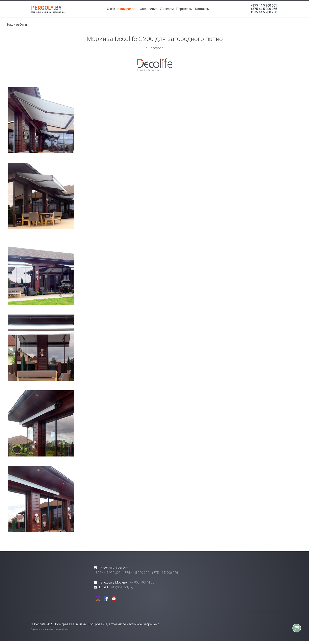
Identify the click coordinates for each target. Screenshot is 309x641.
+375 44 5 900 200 (263, 12)
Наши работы (127, 9)
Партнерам (184, 9)
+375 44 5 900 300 (107, 573)
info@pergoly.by (122, 587)
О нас (111, 9)
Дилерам (167, 9)
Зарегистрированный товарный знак (50, 629)
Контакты (202, 9)
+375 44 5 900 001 (263, 5)
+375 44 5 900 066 (263, 9)
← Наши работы (15, 24)
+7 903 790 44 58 (142, 582)
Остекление (148, 9)
